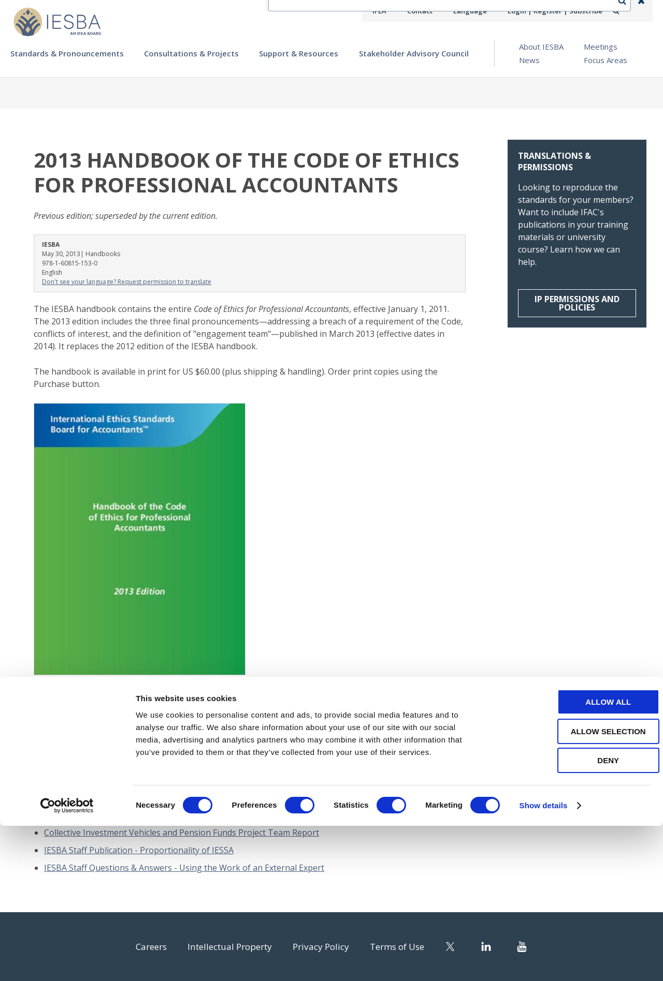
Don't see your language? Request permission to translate (126, 281)
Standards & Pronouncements (67, 53)
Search (627, 11)
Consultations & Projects (191, 53)
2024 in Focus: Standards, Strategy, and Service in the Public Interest (176, 797)
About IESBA (541, 46)
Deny (576, 915)
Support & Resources (298, 53)
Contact (430, 11)
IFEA (391, 11)
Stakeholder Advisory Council (414, 53)
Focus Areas (605, 60)
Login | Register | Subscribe (558, 11)
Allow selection (576, 886)
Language (478, 11)
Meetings (600, 46)
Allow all (576, 857)
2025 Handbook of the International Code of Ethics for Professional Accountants (200, 815)
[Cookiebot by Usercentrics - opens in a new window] (67, 961)
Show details (544, 960)
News (529, 60)
